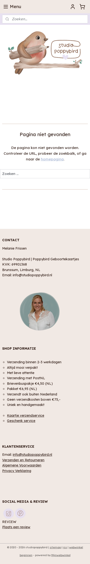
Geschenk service (21, 421)
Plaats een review (16, 527)
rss (65, 547)
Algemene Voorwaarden (21, 465)
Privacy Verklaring (16, 471)
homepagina (52, 159)
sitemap (55, 547)
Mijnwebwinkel (61, 555)
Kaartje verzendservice (25, 415)
